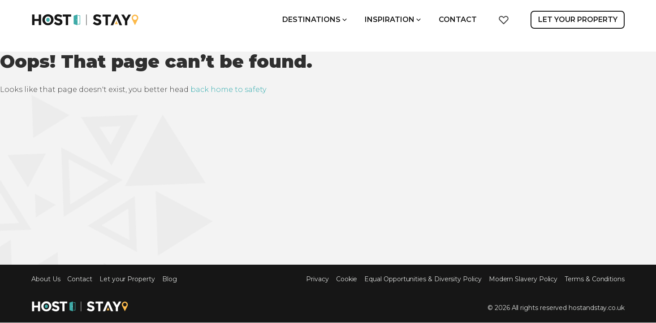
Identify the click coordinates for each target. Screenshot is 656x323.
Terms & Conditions (595, 279)
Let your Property (127, 279)
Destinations (314, 19)
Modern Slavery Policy (523, 279)
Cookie (347, 279)
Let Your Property (577, 19)
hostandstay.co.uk (597, 308)
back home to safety (228, 89)
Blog (169, 279)
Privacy (317, 279)
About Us (45, 279)
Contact (458, 19)
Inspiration (393, 19)
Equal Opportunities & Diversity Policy (422, 279)
